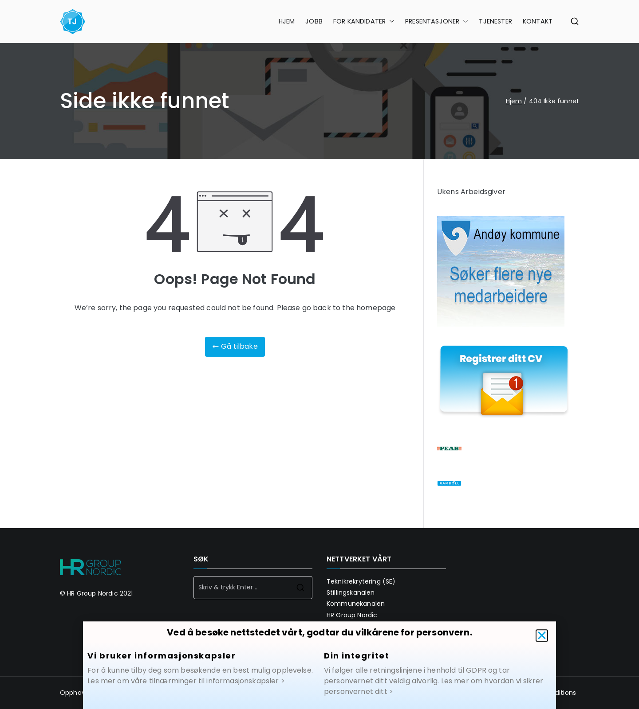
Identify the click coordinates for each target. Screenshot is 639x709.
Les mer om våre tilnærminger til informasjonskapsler (183, 687)
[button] (541, 642)
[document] (319, 354)
